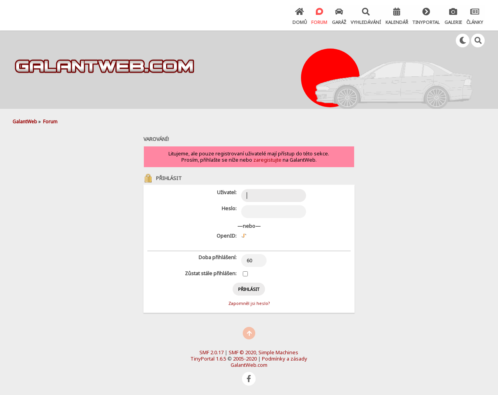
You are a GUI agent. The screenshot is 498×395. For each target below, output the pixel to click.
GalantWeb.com (249, 364)
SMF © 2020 (242, 351)
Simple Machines (278, 351)
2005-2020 (245, 358)
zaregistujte (267, 159)
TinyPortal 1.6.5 (208, 358)
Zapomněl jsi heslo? (249, 303)
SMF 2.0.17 (211, 351)
